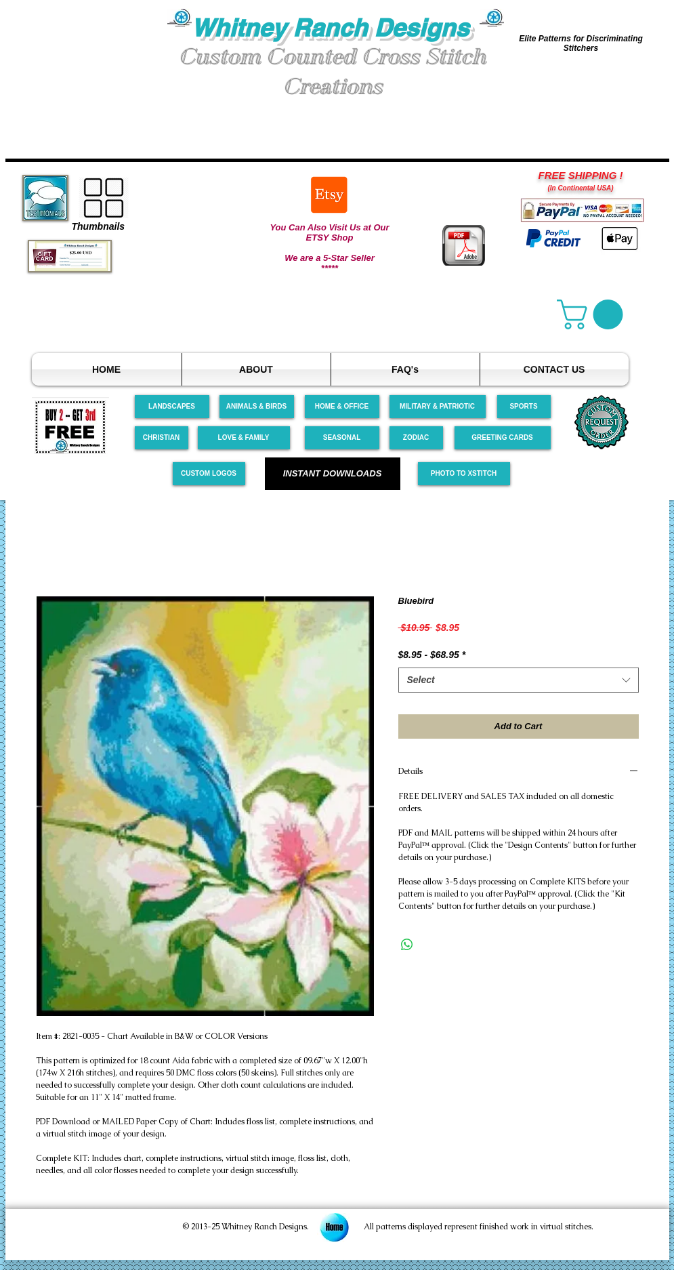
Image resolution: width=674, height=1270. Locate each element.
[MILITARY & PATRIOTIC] (437, 406)
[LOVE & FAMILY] (244, 437)
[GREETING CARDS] (503, 437)
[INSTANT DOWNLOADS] (332, 473)
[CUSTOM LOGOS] (209, 473)
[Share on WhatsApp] (407, 945)
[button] (87, 60)
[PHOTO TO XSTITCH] (464, 473)
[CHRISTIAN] (161, 437)
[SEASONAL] (342, 437)
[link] (593, 314)
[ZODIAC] (416, 437)
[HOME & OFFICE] (342, 406)
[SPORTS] (524, 406)
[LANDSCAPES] (172, 406)
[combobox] (518, 680)
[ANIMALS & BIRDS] (256, 406)
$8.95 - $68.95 (432, 654)
